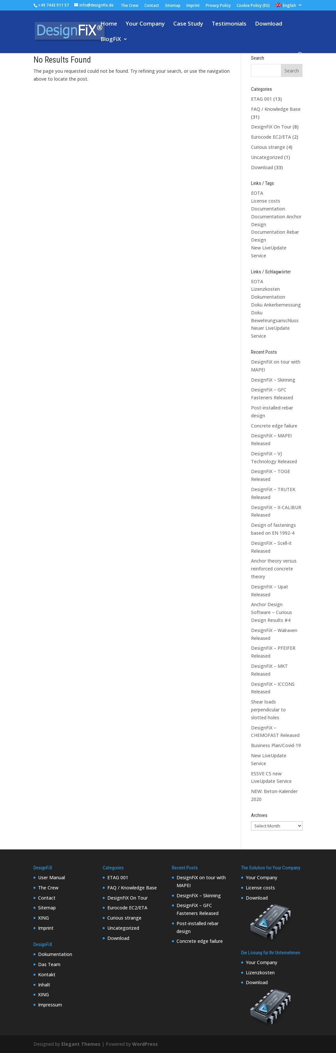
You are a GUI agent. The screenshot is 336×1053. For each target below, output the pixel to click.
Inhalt (44, 985)
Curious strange (268, 147)
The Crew (129, 6)
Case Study (188, 24)
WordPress (145, 1044)
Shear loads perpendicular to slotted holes (268, 710)
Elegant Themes (80, 1044)
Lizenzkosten (265, 289)
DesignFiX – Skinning (273, 380)
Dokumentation (268, 297)
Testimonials (229, 24)
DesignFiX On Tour (271, 127)
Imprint (193, 6)
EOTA (257, 193)
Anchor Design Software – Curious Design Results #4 (271, 612)
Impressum (50, 1005)
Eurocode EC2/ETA (271, 137)
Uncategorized (267, 157)
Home (108, 24)
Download (268, 24)
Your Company (145, 24)
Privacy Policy (218, 6)
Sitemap (172, 6)
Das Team (49, 964)
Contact (151, 6)
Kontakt (46, 974)
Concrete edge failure (274, 426)
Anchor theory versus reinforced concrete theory (274, 569)
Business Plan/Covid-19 (276, 745)
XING (43, 918)
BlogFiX (110, 40)
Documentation (268, 209)
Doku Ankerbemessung (276, 305)
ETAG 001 (261, 99)
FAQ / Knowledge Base (276, 109)
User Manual (51, 877)
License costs (265, 201)
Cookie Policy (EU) (253, 6)
